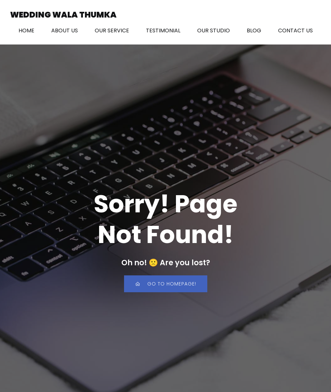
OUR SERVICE (112, 31)
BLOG (254, 31)
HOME (26, 31)
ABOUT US (64, 31)
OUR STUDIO (213, 31)
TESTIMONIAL (163, 31)
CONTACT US (295, 31)
